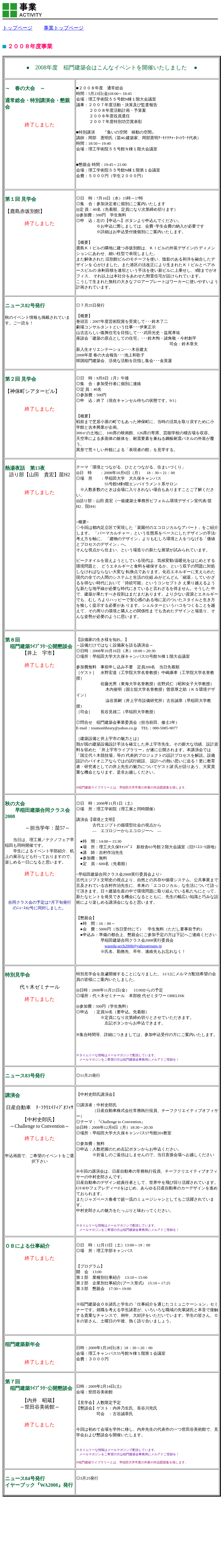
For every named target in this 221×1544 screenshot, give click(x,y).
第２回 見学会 (20, 379)
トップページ (17, 28)
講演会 (12, 1095)
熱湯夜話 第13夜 (25, 468)
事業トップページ (64, 28)
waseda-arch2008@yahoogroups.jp (133, 946)
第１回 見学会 (20, 199)
